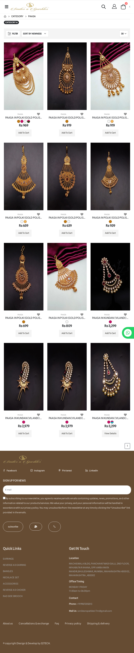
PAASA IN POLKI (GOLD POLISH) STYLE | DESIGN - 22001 (23, 117)
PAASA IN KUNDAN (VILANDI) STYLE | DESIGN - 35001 (110, 317)
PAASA (20, 114)
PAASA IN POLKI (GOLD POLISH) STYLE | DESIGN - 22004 (23, 217)
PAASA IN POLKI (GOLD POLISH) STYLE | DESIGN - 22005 (67, 217)
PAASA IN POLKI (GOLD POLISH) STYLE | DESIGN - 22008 (67, 317)
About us (8, 623)
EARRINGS (8, 558)
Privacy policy (73, 623)
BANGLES (8, 571)
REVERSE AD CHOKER (14, 590)
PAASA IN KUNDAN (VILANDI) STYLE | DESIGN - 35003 (67, 418)
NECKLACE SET (11, 577)
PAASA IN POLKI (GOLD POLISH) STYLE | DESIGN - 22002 (67, 117)
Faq (57, 623)
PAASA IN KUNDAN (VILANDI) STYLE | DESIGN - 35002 (23, 418)
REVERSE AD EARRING (14, 565)
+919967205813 (84, 604)
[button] (103, 7)
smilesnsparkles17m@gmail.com (95, 611)
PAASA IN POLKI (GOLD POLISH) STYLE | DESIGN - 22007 (23, 317)
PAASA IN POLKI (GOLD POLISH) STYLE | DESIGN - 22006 (110, 217)
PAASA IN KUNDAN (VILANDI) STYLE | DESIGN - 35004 (110, 418)
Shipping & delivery (98, 623)
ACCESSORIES (10, 583)
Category (17, 16)
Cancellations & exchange (34, 623)
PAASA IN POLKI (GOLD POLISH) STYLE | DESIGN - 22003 (110, 117)
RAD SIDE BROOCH (13, 596)
